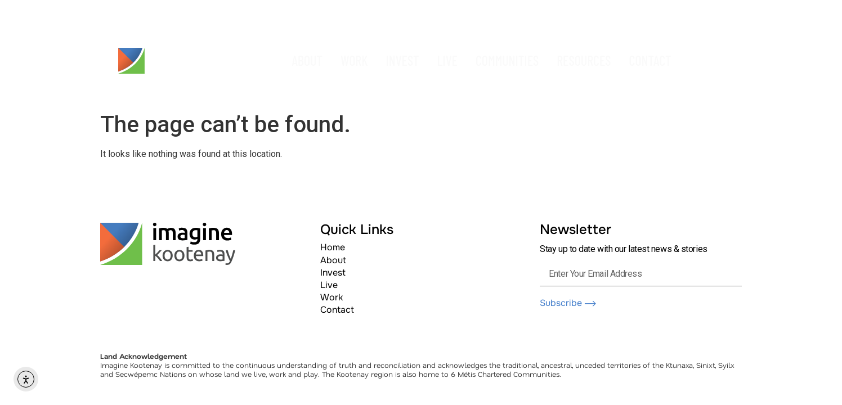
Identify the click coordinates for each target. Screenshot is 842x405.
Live (329, 285)
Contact (337, 309)
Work (331, 297)
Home (332, 247)
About (333, 260)
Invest (333, 272)
